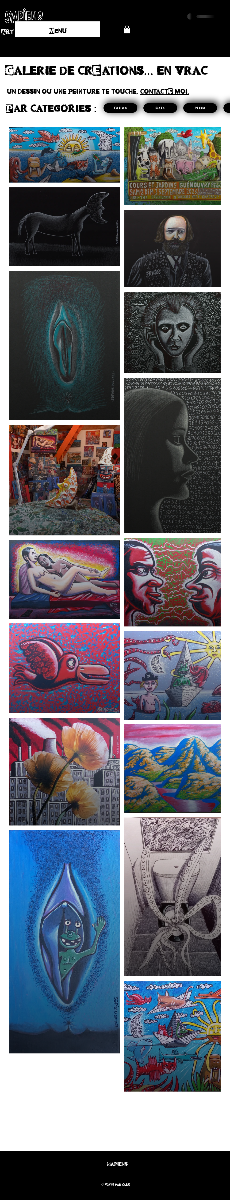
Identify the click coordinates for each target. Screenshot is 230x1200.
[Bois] (160, 108)
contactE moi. (164, 90)
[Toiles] (120, 108)
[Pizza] (200, 108)
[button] (126, 29)
